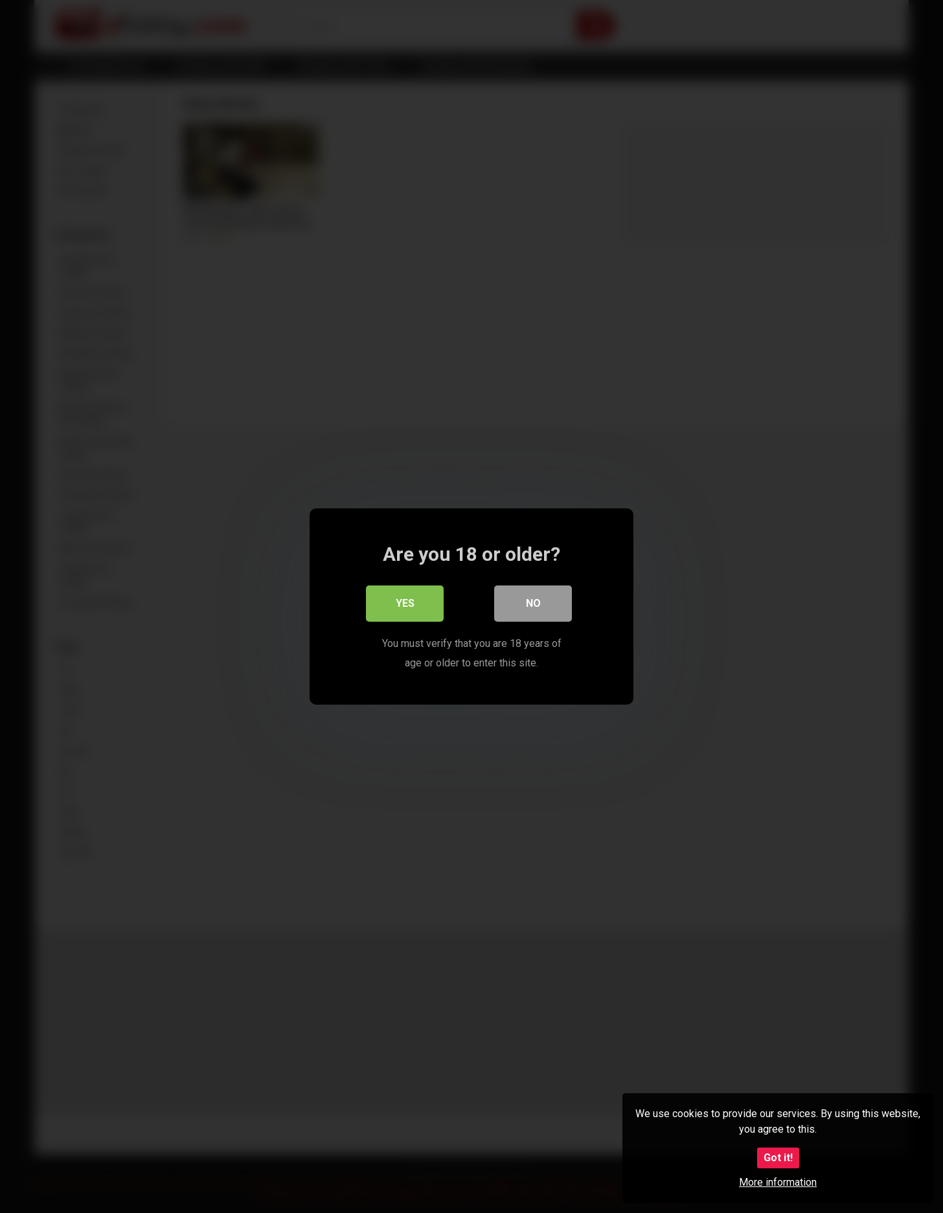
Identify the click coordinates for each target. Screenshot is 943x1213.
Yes (405, 603)
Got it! (778, 1157)
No (533, 603)
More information (778, 1182)
